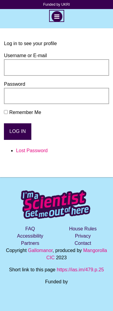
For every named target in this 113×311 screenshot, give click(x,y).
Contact (82, 243)
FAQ (30, 228)
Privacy (83, 236)
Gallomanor (40, 250)
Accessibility (30, 236)
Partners (30, 243)
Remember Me (25, 112)
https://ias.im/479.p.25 (80, 269)
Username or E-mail (25, 55)
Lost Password (32, 150)
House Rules (83, 228)
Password (14, 84)
